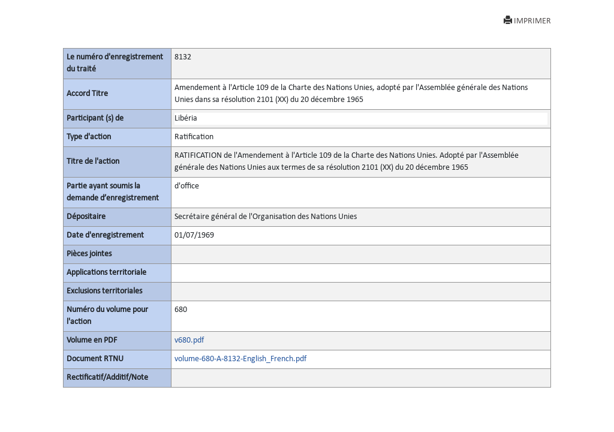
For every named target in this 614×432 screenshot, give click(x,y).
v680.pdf (189, 340)
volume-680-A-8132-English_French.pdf (240, 359)
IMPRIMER (527, 21)
